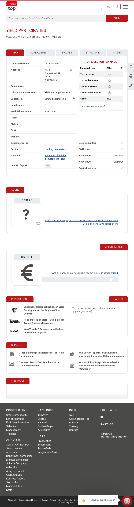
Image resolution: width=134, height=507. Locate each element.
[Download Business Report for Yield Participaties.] (131, 67)
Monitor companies (17, 459)
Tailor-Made (44, 448)
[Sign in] (117, 7)
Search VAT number (17, 444)
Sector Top (12, 482)
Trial (106, 6)
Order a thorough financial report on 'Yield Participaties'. (41, 354)
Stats (9, 490)
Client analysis (14, 474)
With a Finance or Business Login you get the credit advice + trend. (85, 273)
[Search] (56, 18)
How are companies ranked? (92, 106)
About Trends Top (79, 418)
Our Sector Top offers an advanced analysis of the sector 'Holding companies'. (102, 354)
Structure (93, 52)
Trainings (11, 433)
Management (40, 52)
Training (73, 426)
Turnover (43, 415)
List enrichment (15, 418)
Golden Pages (45, 426)
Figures (67, 52)
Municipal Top (14, 486)
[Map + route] (71, 69)
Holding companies (55, 149)
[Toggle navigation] (124, 6)
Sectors (42, 418)
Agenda (73, 422)
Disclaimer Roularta (40, 500)
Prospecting (44, 441)
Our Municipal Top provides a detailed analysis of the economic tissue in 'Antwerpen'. (99, 365)
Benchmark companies (19, 456)
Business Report (15, 478)
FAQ (71, 415)
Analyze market (15, 471)
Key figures (44, 430)
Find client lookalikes (17, 422)
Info (15, 52)
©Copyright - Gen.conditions (19, 500)
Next (121, 68)
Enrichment (44, 444)
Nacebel (42, 422)
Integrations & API (48, 452)
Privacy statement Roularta (61, 500)
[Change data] (130, 85)
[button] (48, 166)
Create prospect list (17, 415)
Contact (73, 430)
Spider (117, 52)
